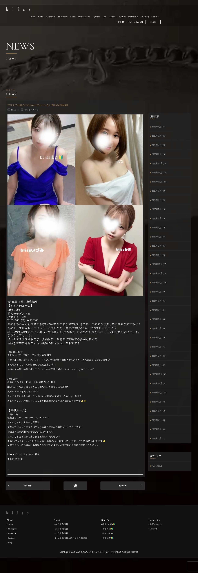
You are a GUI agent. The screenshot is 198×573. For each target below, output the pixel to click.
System (128, 10)
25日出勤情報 (61, 533)
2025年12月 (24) (159, 163)
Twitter (153, 10)
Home (64, 10)
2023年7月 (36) (158, 420)
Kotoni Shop (115, 10)
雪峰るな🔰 (108, 537)
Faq (136, 10)
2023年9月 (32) (158, 402)
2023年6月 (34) (158, 429)
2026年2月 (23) (158, 145)
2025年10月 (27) (159, 182)
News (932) (157, 466)
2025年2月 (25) (158, 246)
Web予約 (184, 15)
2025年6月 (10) (158, 218)
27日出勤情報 (61, 528)
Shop (104, 10)
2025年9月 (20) (158, 191)
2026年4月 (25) (158, 127)
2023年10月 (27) (159, 392)
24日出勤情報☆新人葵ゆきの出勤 (71, 537)
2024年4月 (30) (158, 337)
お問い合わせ (156, 524)
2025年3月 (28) (158, 237)
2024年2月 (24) (158, 356)
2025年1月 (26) (158, 255)
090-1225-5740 (164, 15)
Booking (176, 10)
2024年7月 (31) (158, 310)
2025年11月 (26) (159, 172)
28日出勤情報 (61, 524)
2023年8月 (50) (158, 411)
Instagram (165, 10)
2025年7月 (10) (158, 209)
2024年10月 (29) (159, 282)
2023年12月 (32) (159, 374)
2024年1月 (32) (158, 365)
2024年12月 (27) (159, 264)
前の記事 (28, 486)
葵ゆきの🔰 (108, 528)
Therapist (94, 10)
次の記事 (122, 486)
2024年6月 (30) (158, 319)
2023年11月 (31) (159, 383)
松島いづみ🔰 (109, 524)
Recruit (144, 10)
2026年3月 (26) (158, 136)
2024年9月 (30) (158, 292)
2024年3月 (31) (158, 347)
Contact (187, 10)
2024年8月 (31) (158, 301)
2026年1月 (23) (158, 154)
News (72, 10)
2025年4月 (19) (158, 227)
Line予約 (154, 528)
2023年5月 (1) (158, 438)
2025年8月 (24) (158, 200)
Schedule (82, 10)
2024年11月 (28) (159, 273)
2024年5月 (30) (158, 328)
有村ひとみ (107, 533)
